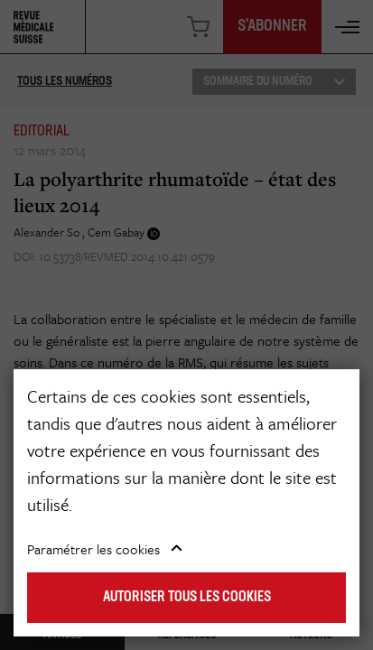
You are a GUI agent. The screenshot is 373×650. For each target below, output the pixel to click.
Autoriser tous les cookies (187, 597)
